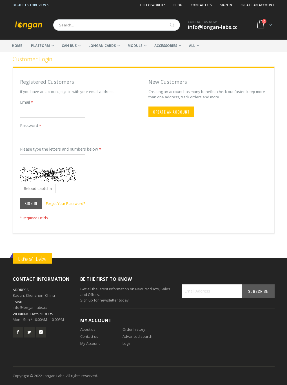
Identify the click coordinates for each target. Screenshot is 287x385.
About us (87, 329)
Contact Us (201, 5)
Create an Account (258, 5)
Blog (177, 5)
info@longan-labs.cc (30, 307)
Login (127, 343)
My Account (90, 343)
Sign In (226, 5)
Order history (134, 329)
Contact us (89, 336)
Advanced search (137, 336)
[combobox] (116, 25)
